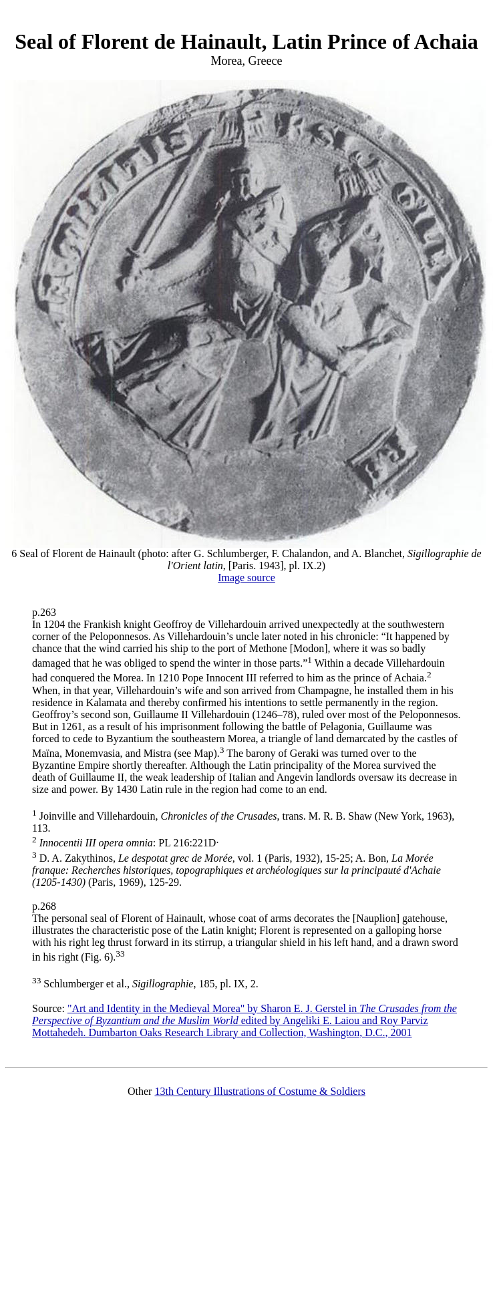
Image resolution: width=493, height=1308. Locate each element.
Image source (246, 577)
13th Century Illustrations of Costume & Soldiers (259, 1091)
